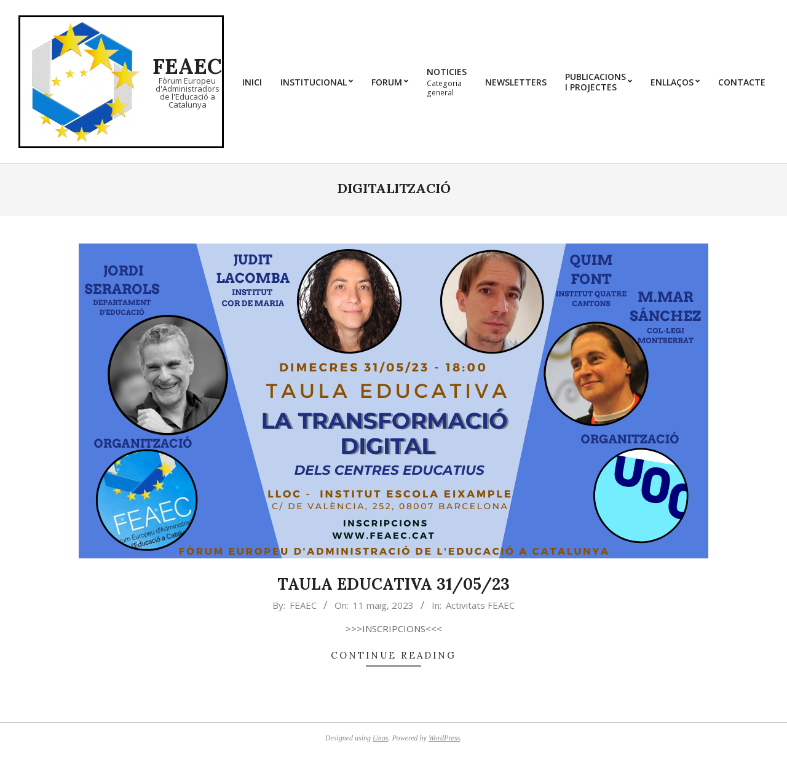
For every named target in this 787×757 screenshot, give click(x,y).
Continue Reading (393, 655)
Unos (380, 738)
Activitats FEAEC (480, 605)
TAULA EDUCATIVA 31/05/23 (393, 584)
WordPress (444, 738)
